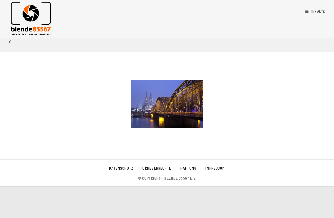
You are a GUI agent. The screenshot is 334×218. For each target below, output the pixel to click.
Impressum (215, 200)
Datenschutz (121, 200)
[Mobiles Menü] (315, 11)
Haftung (188, 200)
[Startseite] (11, 42)
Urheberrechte (156, 200)
